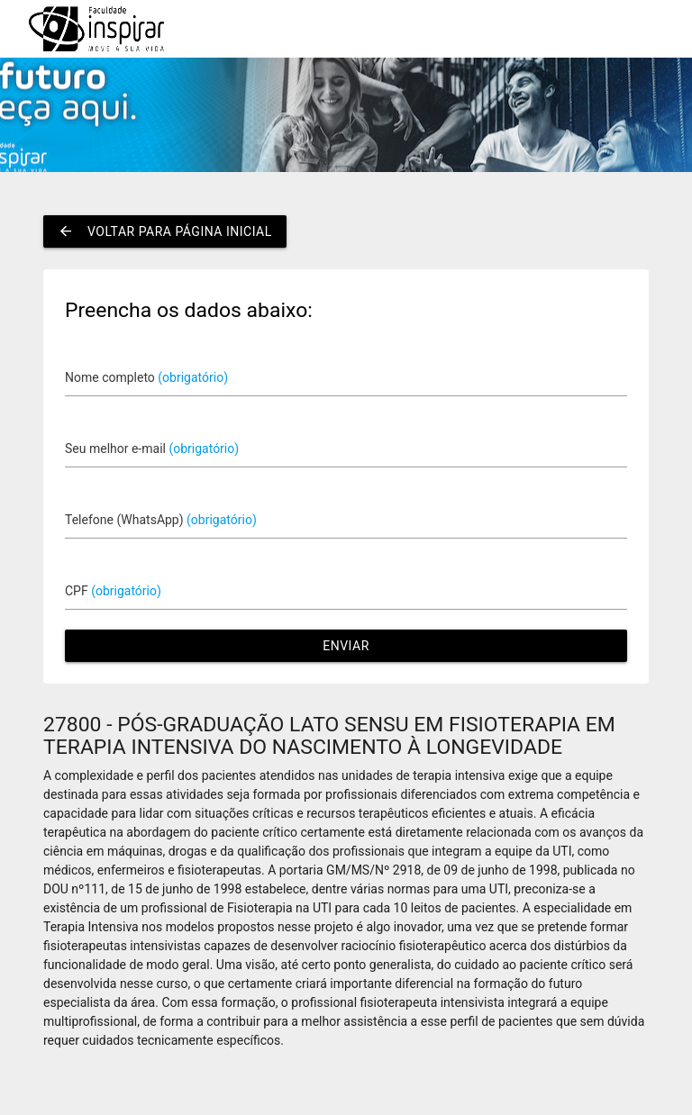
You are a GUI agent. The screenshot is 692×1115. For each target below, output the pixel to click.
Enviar (346, 646)
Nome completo (146, 377)
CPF (113, 591)
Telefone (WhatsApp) (161, 519)
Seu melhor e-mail (152, 448)
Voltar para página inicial (165, 231)
